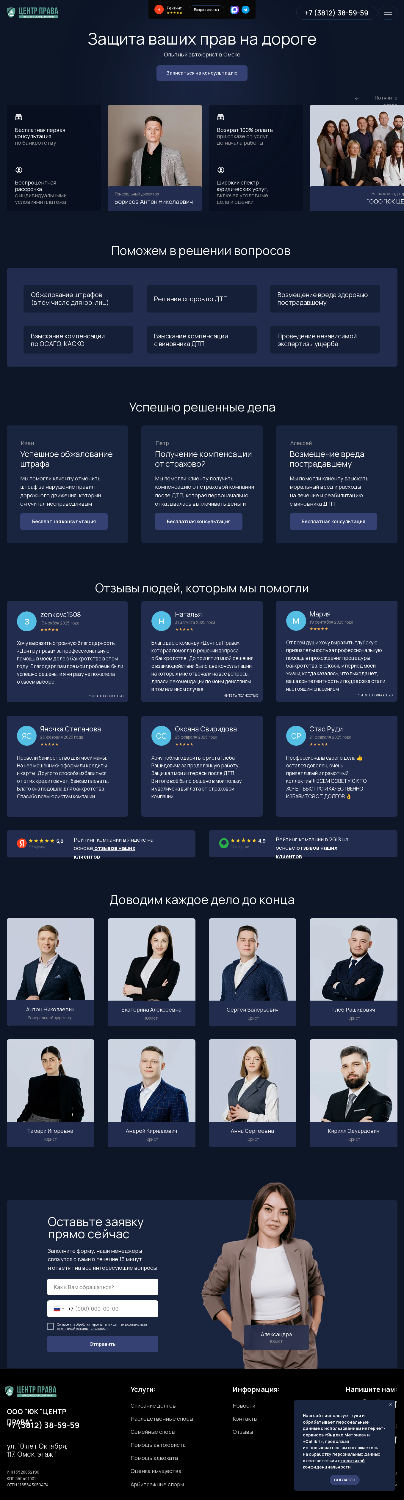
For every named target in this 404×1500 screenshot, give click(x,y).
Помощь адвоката (154, 1457)
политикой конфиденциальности (84, 1329)
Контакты (245, 1418)
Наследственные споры (162, 1418)
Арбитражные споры (157, 1484)
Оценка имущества (156, 1470)
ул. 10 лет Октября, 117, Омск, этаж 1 (37, 1450)
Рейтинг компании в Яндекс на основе (114, 848)
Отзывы (243, 1431)
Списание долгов (153, 1405)
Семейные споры (153, 1431)
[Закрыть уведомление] (391, 1404)
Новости (244, 1405)
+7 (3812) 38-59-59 (43, 1424)
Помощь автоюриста (158, 1444)
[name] (102, 1287)
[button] (106, 696)
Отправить (103, 1344)
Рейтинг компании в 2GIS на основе (312, 848)
